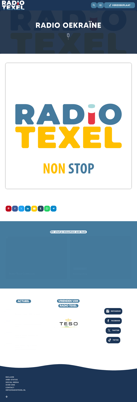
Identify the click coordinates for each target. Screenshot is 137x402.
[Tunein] (7, 397)
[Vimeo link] (13, 5)
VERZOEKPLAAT (119, 5)
